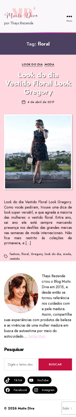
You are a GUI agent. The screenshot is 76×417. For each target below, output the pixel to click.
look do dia (53, 254)
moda (67, 254)
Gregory (37, 254)
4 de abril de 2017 (40, 102)
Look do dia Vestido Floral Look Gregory (38, 83)
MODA (49, 64)
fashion (14, 254)
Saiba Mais (36, 336)
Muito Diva (26, 408)
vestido (15, 258)
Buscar (55, 364)
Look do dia (32, 64)
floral (25, 254)
